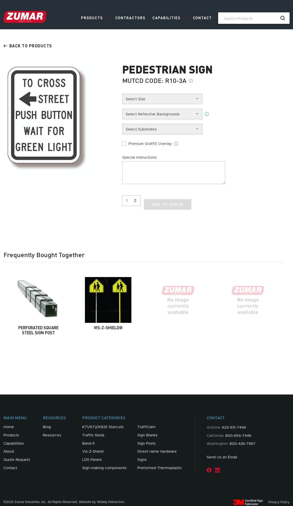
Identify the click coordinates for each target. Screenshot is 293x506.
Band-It (88, 440)
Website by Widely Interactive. (102, 498)
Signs (142, 456)
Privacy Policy (279, 498)
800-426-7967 (242, 440)
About (8, 448)
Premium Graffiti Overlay (150, 144)
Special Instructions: (139, 157)
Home (8, 423)
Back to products (27, 45)
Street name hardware (157, 448)
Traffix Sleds (93, 431)
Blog (47, 423)
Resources (52, 431)
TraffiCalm (146, 423)
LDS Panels (92, 456)
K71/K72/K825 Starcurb (103, 423)
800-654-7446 (238, 432)
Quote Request (16, 456)
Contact (202, 18)
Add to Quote (167, 200)
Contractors (130, 18)
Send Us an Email (222, 453)
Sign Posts (146, 440)
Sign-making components (104, 464)
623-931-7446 (234, 424)
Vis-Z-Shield (92, 448)
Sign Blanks (147, 431)
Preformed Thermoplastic (159, 464)
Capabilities (166, 18)
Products (92, 18)
